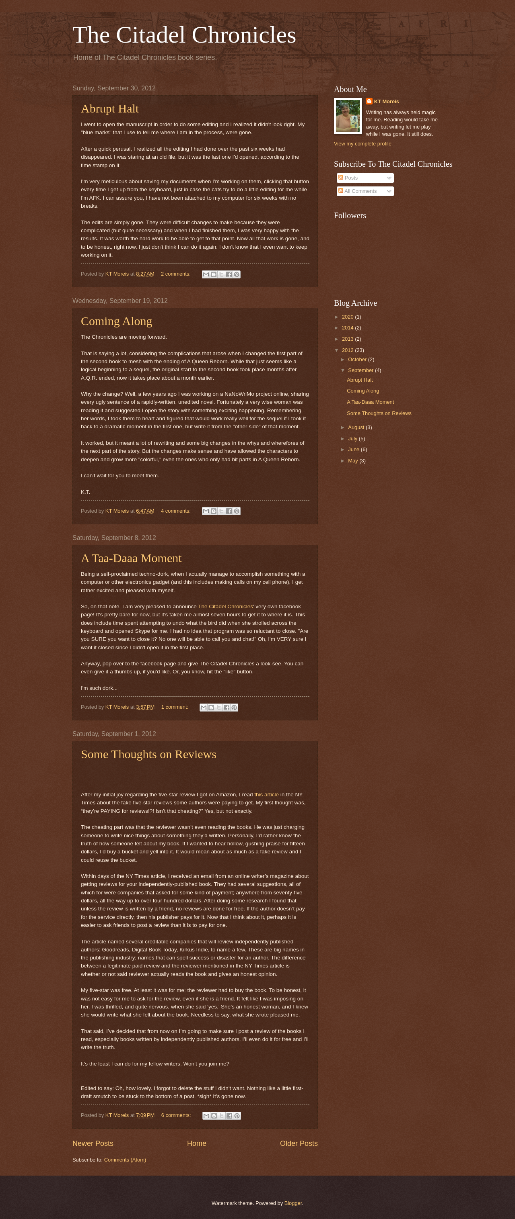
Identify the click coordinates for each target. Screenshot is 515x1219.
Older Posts (299, 1143)
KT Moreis (386, 101)
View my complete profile (362, 144)
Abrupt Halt (110, 108)
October (358, 359)
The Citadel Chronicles (184, 34)
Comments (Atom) (125, 1160)
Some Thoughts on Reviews (148, 754)
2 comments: (176, 274)
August (357, 427)
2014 (348, 328)
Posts (348, 178)
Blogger (293, 1203)
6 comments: (176, 1115)
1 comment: (175, 707)
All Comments (357, 191)
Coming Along (116, 320)
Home (196, 1143)
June (354, 449)
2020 (348, 317)
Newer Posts (92, 1143)
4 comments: (176, 511)
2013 (348, 339)
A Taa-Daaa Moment (131, 558)
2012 (348, 350)
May (353, 461)
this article (266, 795)
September (361, 370)
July (353, 439)
